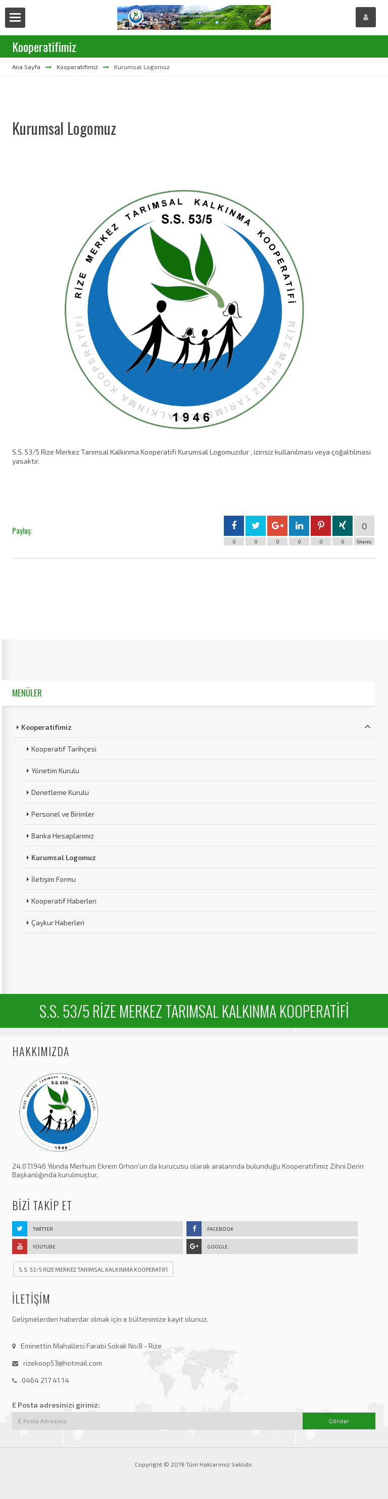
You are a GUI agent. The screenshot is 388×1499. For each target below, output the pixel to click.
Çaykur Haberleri (57, 922)
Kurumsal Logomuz (63, 857)
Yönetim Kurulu (55, 770)
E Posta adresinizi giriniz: (56, 1405)
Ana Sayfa (26, 66)
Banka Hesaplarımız (62, 835)
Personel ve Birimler (62, 814)
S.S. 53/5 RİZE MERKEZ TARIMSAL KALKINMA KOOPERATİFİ (93, 1269)
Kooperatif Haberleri (63, 900)
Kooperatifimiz (77, 66)
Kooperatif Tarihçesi (63, 748)
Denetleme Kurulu (60, 792)
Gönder (339, 1421)
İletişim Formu (53, 879)
